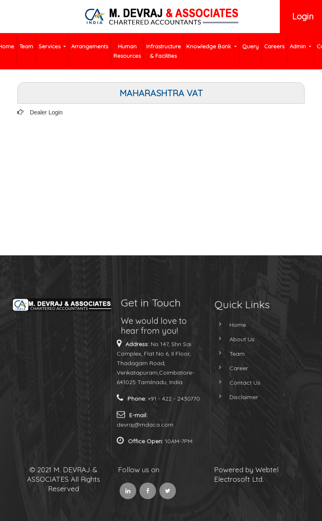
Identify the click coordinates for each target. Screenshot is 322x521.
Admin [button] (299, 46)
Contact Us (235, 382)
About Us (232, 339)
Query (250, 46)
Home (228, 324)
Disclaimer (234, 397)
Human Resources (127, 51)
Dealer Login (46, 112)
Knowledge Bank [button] (209, 46)
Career (229, 368)
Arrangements (89, 46)
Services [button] (50, 46)
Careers (274, 46)
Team (26, 46)
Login (303, 16)
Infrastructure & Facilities (163, 51)
